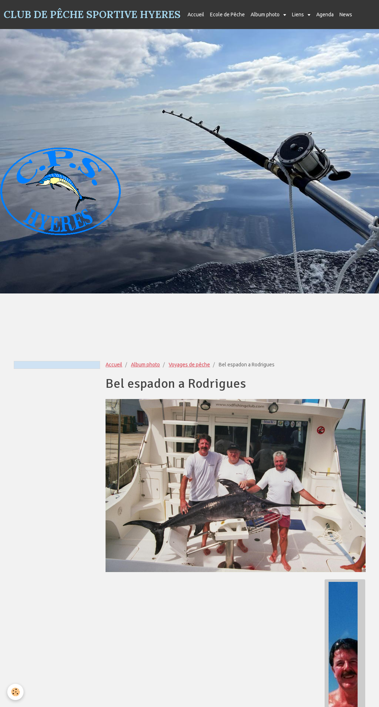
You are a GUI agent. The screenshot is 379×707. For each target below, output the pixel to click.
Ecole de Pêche (227, 14)
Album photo (266, 14)
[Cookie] (15, 692)
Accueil (196, 14)
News (345, 14)
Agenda (325, 14)
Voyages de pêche (189, 364)
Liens (298, 14)
